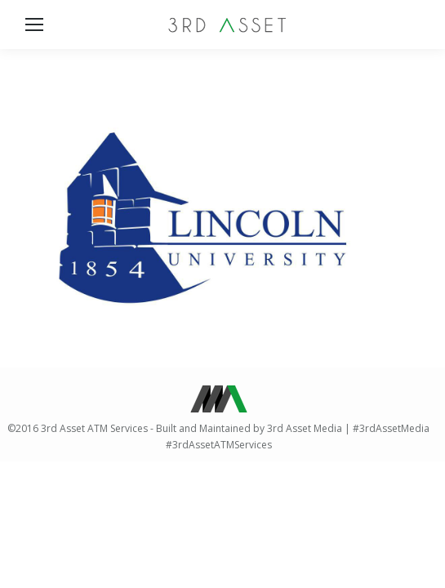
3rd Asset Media (304, 428)
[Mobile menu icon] (34, 24)
